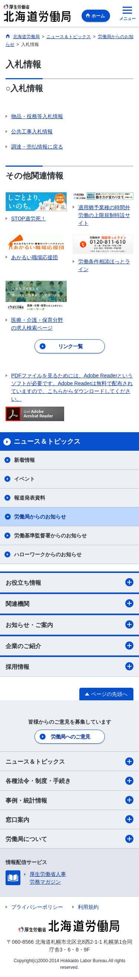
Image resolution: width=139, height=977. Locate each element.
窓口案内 (69, 819)
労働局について (69, 839)
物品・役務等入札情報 (37, 116)
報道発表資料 (29, 498)
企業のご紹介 (69, 645)
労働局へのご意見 (70, 737)
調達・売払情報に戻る (37, 147)
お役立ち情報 (69, 582)
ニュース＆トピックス (69, 761)
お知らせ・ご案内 (69, 624)
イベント (24, 479)
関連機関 (69, 603)
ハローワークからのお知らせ (48, 554)
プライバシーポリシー (37, 907)
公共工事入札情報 (32, 131)
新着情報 (24, 460)
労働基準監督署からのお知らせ (50, 535)
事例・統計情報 (69, 800)
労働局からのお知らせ (40, 517)
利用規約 (88, 907)
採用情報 (69, 666)
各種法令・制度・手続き (69, 781)
